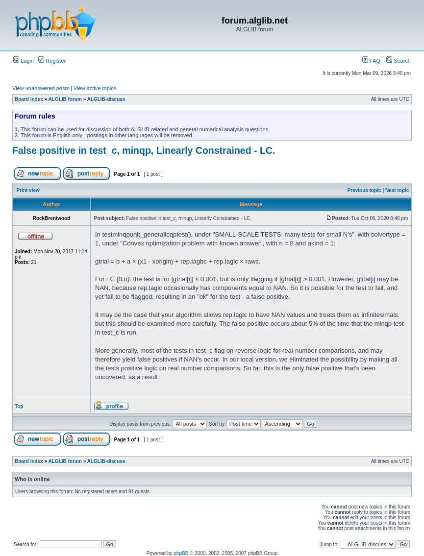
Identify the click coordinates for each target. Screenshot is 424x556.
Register (52, 61)
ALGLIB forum (65, 99)
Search (398, 61)
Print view (28, 190)
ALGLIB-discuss (106, 99)
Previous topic (364, 190)
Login (23, 61)
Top (19, 406)
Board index (29, 99)
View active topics (95, 88)
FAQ (371, 61)
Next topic (397, 190)
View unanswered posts (40, 88)
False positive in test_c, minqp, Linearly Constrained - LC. (143, 150)
